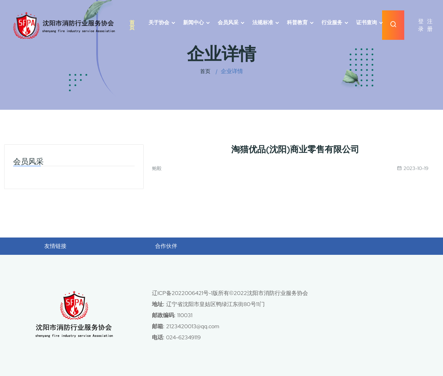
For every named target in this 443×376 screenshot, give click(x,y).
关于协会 (158, 22)
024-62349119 (184, 337)
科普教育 (297, 22)
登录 (421, 25)
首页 (132, 25)
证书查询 (366, 22)
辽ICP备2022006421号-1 (183, 293)
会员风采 (228, 22)
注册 (430, 25)
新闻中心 (193, 22)
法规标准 (262, 22)
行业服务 (332, 22)
